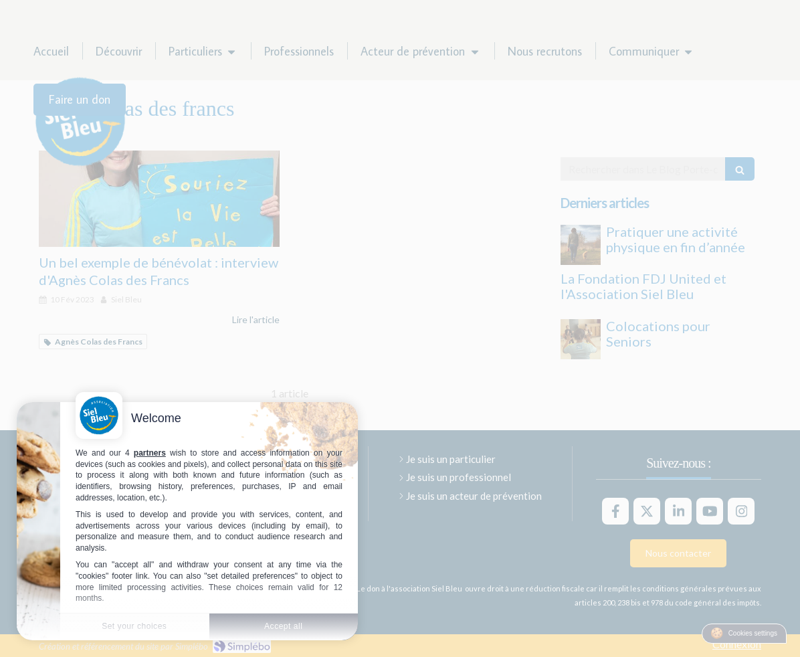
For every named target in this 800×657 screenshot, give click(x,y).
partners (150, 453)
